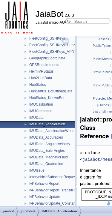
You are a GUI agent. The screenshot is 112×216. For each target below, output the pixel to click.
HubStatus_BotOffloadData (51, 91)
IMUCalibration (41, 104)
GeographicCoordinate (47, 58)
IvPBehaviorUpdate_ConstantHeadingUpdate (65, 203)
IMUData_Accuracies (46, 137)
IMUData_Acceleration (47, 124)
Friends (104, 105)
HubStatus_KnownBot (46, 98)
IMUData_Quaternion (46, 164)
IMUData (36, 118)
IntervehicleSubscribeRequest (53, 177)
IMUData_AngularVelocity (49, 144)
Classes (103, 39)
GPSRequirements (44, 65)
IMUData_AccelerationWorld (51, 131)
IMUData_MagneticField (48, 157)
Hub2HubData (40, 78)
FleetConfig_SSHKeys (47, 38)
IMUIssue (37, 170)
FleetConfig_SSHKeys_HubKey (54, 45)
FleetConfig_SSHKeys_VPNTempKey (59, 52)
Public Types (102, 46)
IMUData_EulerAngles (47, 150)
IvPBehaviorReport (44, 184)
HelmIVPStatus (41, 71)
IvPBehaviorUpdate (44, 197)
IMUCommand (40, 111)
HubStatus (37, 84)
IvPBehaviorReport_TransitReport (56, 190)
